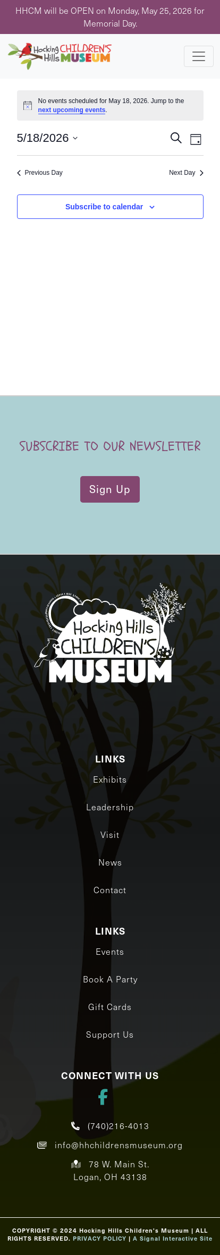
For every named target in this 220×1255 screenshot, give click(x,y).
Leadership (110, 806)
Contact (110, 889)
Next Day (186, 172)
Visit (110, 834)
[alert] (110, 105)
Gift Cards (110, 1006)
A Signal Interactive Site (173, 1238)
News (110, 862)
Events (110, 951)
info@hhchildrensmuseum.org (110, 1144)
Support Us (110, 1034)
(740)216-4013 (110, 1125)
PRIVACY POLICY (99, 1238)
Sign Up (110, 489)
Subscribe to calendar (104, 206)
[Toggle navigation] (199, 56)
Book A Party (110, 979)
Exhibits (110, 779)
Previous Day (40, 172)
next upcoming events (72, 110)
